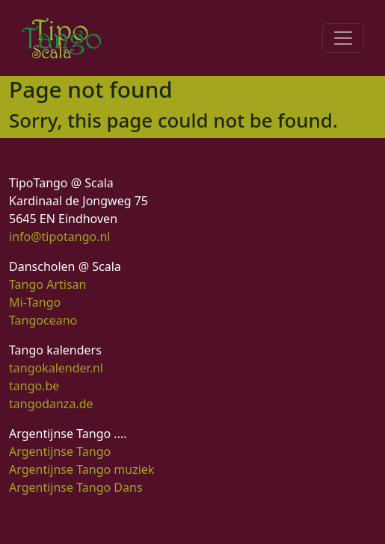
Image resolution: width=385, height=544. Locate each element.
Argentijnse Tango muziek (81, 469)
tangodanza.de (51, 404)
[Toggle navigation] (343, 38)
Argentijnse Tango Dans (76, 487)
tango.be (34, 386)
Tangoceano (43, 320)
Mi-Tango (35, 302)
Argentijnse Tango (60, 451)
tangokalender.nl (56, 368)
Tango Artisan (47, 284)
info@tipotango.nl (59, 236)
